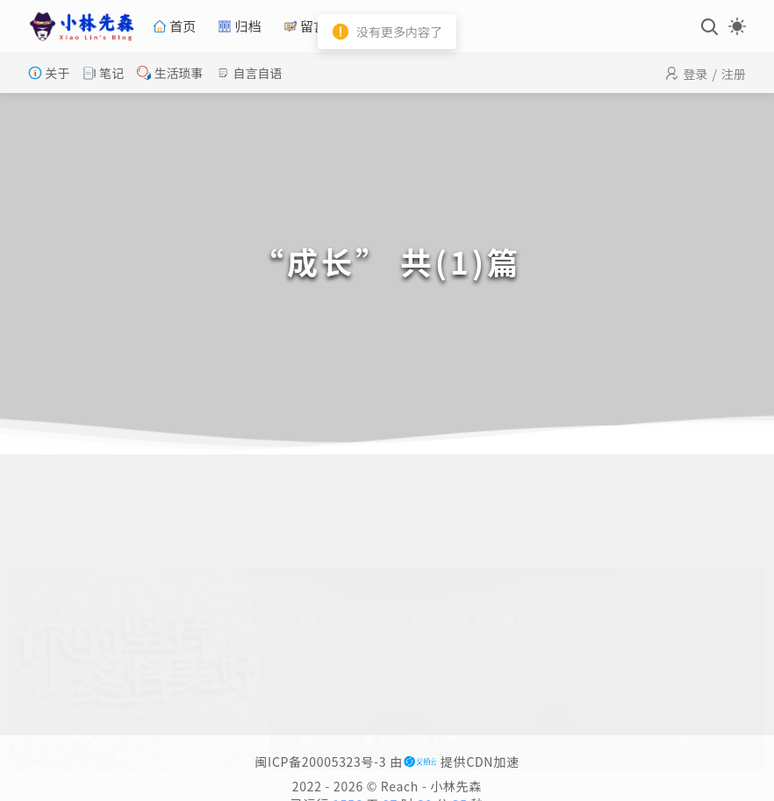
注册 (733, 73)
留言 (304, 26)
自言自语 (249, 73)
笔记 (103, 73)
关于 (48, 73)
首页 (174, 26)
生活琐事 (170, 73)
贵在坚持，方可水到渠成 (418, 532)
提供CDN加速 (461, 761)
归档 (239, 26)
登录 (695, 73)
